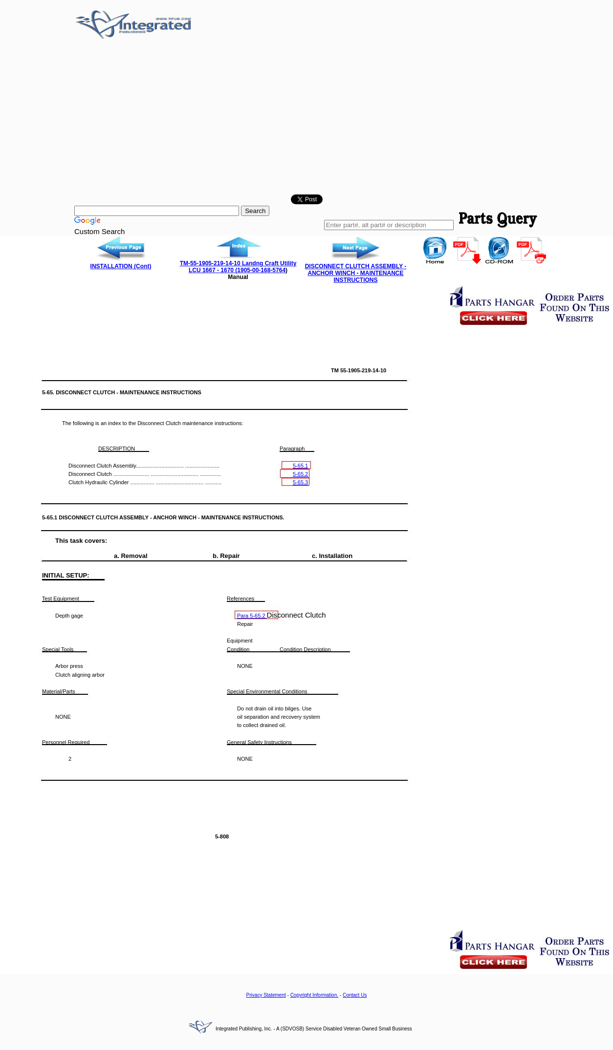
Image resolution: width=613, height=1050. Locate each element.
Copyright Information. (314, 995)
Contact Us (355, 995)
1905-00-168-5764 (261, 270)
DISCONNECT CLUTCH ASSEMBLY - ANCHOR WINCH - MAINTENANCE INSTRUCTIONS (356, 273)
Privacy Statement (266, 995)
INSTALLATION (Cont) (121, 266)
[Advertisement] (306, 118)
